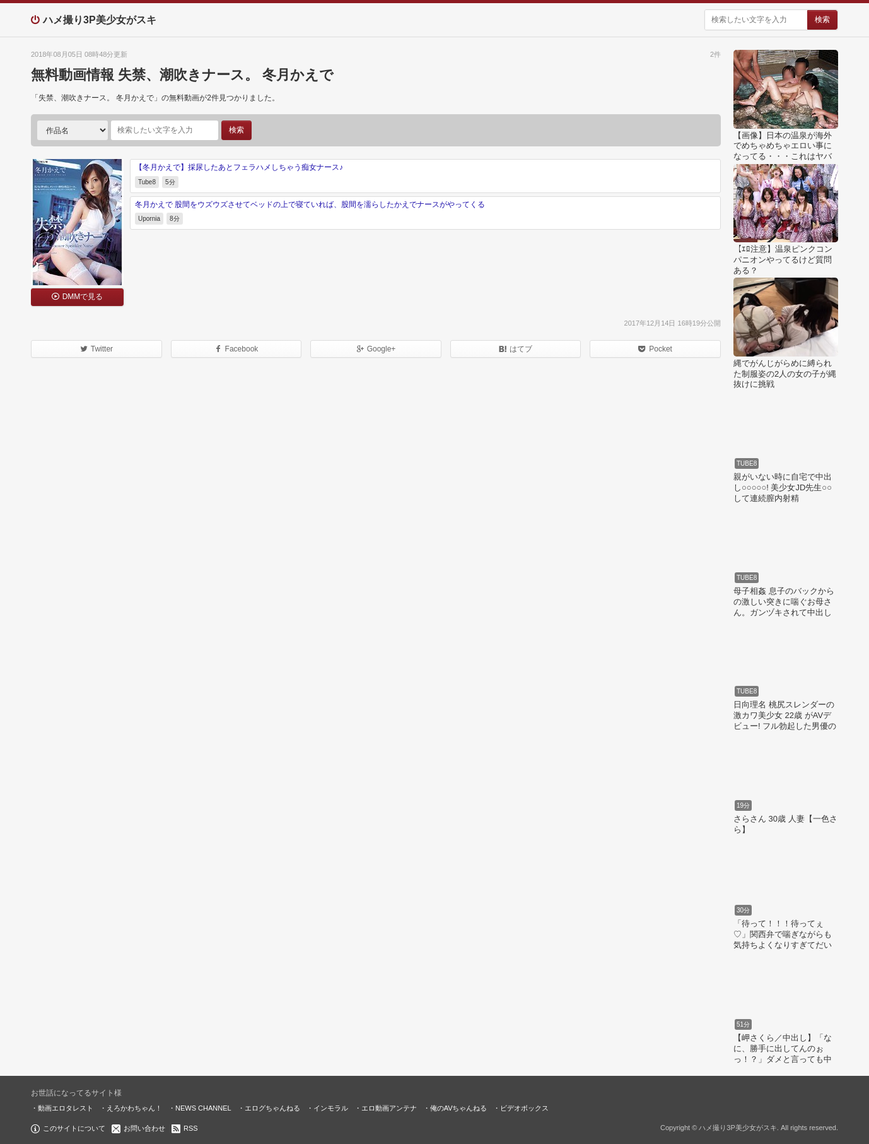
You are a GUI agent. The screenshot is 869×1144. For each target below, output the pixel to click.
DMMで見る (82, 296)
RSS (191, 1128)
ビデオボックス (524, 1108)
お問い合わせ (144, 1128)
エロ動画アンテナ (389, 1108)
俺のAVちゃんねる (458, 1108)
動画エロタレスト (65, 1108)
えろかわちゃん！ (134, 1108)
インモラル (330, 1108)
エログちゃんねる (272, 1108)
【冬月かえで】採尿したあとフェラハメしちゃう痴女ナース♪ (239, 167)
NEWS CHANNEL (203, 1108)
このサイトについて (74, 1128)
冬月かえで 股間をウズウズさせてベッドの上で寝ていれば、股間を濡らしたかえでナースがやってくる (310, 204)
